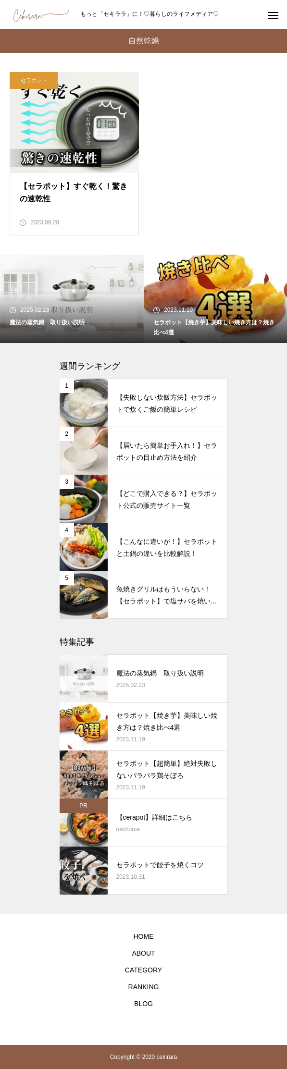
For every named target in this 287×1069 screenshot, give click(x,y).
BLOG (143, 1004)
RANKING (143, 987)
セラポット (34, 80)
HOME (144, 936)
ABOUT (143, 953)
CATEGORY (143, 970)
